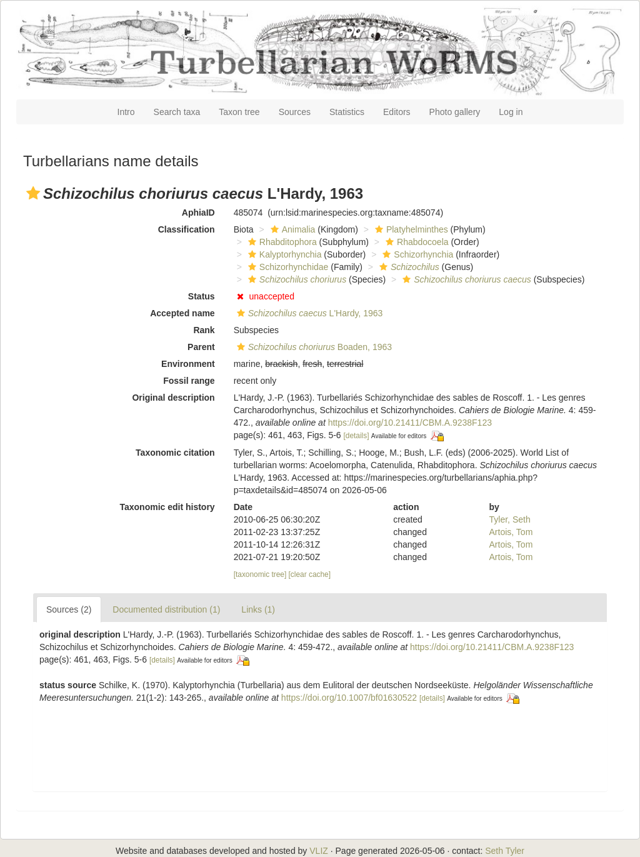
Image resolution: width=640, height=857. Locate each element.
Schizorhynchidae (287, 267)
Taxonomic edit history (166, 507)
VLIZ (318, 851)
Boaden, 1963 (313, 347)
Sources (295, 112)
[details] (356, 435)
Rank (203, 330)
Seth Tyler (504, 851)
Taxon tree (239, 112)
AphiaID (198, 213)
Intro (126, 112)
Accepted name (182, 313)
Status (201, 296)
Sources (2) (68, 609)
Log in (510, 112)
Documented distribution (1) (166, 609)
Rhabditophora (281, 242)
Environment (188, 364)
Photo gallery (455, 112)
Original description (173, 398)
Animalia (292, 229)
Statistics (346, 112)
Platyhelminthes (410, 229)
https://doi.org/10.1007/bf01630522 (349, 698)
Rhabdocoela (415, 242)
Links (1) (258, 609)
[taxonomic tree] (260, 574)
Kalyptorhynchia (283, 254)
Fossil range (188, 381)
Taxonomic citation (175, 453)
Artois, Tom (511, 532)
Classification (186, 229)
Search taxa (177, 112)
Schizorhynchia (416, 254)
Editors (397, 112)
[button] (33, 193)
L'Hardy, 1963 (308, 313)
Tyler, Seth (510, 519)
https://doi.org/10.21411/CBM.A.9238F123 (410, 423)
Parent (201, 347)
